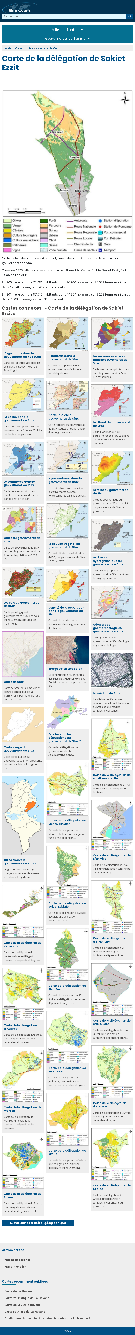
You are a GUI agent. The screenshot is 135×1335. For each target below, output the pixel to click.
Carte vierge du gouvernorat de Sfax (19, 749)
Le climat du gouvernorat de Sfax (111, 424)
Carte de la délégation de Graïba (112, 1187)
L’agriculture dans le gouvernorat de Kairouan (22, 355)
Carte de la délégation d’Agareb (20, 1027)
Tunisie (29, 48)
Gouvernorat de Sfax (46, 48)
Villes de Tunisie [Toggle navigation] (67, 29)
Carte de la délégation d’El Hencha (109, 940)
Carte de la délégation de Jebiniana (67, 1069)
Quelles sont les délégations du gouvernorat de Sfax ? (64, 737)
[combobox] (64, 16)
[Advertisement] (59, 81)
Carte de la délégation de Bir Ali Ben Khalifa (112, 776)
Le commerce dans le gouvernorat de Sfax (19, 483)
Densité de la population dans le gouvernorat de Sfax (66, 611)
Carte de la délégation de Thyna (22, 1195)
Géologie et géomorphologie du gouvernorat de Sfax (108, 628)
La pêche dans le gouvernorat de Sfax (19, 418)
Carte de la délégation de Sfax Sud (67, 987)
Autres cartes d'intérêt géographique (38, 1223)
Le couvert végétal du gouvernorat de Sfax (64, 545)
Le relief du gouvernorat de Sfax (110, 491)
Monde (7, 48)
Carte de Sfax (14, 682)
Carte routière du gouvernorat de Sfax (63, 416)
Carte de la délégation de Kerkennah (22, 944)
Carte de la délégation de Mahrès (22, 1109)
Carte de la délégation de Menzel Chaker (67, 822)
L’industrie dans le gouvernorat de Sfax (63, 357)
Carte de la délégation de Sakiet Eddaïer (67, 905)
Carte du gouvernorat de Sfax (22, 539)
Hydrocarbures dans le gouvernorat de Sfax (65, 480)
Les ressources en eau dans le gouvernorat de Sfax (110, 359)
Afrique (18, 48)
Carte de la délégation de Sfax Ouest (112, 1022)
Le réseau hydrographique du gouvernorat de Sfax (108, 560)
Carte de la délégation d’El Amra (109, 1104)
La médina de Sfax (106, 693)
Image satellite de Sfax (65, 669)
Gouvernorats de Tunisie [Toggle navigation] (67, 38)
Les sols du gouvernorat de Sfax (21, 604)
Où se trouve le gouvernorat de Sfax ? (20, 861)
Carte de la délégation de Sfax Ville (112, 857)
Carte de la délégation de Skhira (67, 1152)
